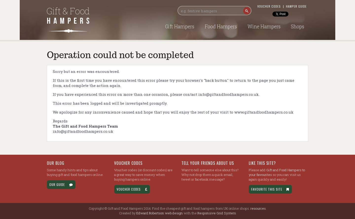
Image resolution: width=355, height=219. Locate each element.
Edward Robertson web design (159, 213)
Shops (297, 26)
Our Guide (61, 184)
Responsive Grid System (216, 213)
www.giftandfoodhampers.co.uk (263, 112)
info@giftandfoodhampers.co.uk (228, 94)
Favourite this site (270, 189)
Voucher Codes (269, 6)
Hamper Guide (296, 6)
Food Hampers (221, 26)
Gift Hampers (179, 26)
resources (258, 208)
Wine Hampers (264, 26)
